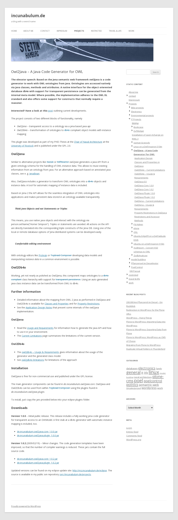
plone (136, 228)
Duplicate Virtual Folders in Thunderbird (145, 348)
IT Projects (136, 119)
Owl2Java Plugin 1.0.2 (144, 197)
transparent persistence (68, 279)
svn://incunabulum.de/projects (75, 474)
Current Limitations (32, 335)
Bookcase (138, 127)
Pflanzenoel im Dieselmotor (144, 263)
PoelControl (137, 267)
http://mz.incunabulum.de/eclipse (89, 470)
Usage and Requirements (40, 327)
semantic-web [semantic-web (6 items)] (149, 385)
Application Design (143, 158)
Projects (79, 31)
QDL (136, 232)
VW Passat (135, 271)
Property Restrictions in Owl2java (150, 212)
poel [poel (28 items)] (138, 380)
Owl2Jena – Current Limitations (149, 201)
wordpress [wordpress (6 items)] (149, 388)
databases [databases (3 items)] (132, 368)
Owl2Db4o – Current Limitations (149, 169)
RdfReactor (63, 161)
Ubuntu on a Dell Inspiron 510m (149, 243)
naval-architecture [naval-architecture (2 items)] (143, 377)
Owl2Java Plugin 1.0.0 (144, 193)
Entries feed (132, 431)
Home (14, 31)
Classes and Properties (57, 303)
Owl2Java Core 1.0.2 (144, 189)
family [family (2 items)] (159, 368)
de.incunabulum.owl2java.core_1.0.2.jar (37, 458)
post (50, 110)
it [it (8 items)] (142, 373)
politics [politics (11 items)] (132, 384)
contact (45, 31)
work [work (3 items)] (160, 388)
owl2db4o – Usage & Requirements (40, 352)
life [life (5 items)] (146, 373)
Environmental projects (142, 115)
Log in (129, 427)
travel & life (115, 31)
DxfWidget (139, 131)
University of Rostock (22, 145)
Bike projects (137, 107)
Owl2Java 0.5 (140, 181)
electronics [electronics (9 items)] (146, 368)
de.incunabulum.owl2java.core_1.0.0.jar (37, 431)
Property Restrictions (88, 303)
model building (138, 259)
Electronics (136, 111)
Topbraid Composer (61, 255)
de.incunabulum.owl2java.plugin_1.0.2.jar (38, 462)
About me (28, 31)
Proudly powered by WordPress (26, 506)
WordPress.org (133, 439)
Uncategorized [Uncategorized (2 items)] (133, 388)
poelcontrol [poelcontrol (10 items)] (153, 381)
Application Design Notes (39, 307)
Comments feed (134, 435)
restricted (96, 31)
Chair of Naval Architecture (88, 141)
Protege (43, 255)
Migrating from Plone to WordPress (143, 345)
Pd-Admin (138, 224)
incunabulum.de (28, 15)
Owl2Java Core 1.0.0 (144, 185)
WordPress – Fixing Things (139, 317)
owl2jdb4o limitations (33, 359)
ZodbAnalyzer (141, 255)
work (131, 31)
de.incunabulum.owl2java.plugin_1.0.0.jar (38, 435)
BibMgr (135, 123)
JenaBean (34, 173)
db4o (67, 130)
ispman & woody (142, 142)
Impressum (62, 31)
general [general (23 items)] (133, 372)
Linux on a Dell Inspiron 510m (148, 146)
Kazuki (50, 161)
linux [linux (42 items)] (154, 372)
